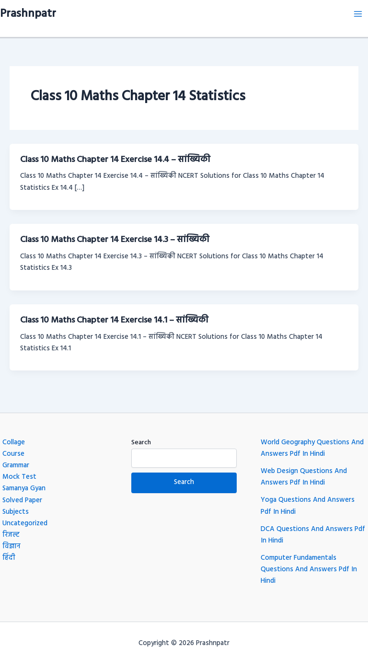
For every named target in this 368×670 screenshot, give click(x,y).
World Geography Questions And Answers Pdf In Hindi (312, 448)
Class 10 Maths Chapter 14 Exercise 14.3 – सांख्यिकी (114, 240)
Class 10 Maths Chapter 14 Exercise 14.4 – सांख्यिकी (115, 160)
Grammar (15, 465)
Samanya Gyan (24, 488)
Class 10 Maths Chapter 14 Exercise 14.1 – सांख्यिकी (114, 320)
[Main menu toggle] (358, 14)
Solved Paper (22, 500)
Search (141, 442)
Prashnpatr (28, 14)
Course (13, 454)
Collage (13, 442)
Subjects (15, 512)
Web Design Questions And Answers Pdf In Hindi (304, 477)
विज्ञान (11, 546)
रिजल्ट (11, 535)
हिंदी (8, 558)
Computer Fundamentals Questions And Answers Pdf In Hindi (309, 570)
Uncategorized (24, 523)
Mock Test (19, 477)
